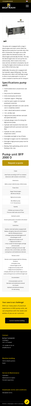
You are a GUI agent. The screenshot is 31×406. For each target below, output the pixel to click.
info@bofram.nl (6, 347)
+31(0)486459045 (7, 1)
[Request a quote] (15, 163)
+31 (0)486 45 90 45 (8, 345)
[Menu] (26, 6)
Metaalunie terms (7, 392)
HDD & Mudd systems (8, 361)
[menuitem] (27, 1)
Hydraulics (5, 375)
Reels (4, 363)
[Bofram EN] (12, 6)
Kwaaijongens (11, 403)
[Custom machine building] (17, 320)
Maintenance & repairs (8, 377)
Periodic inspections (8, 380)
